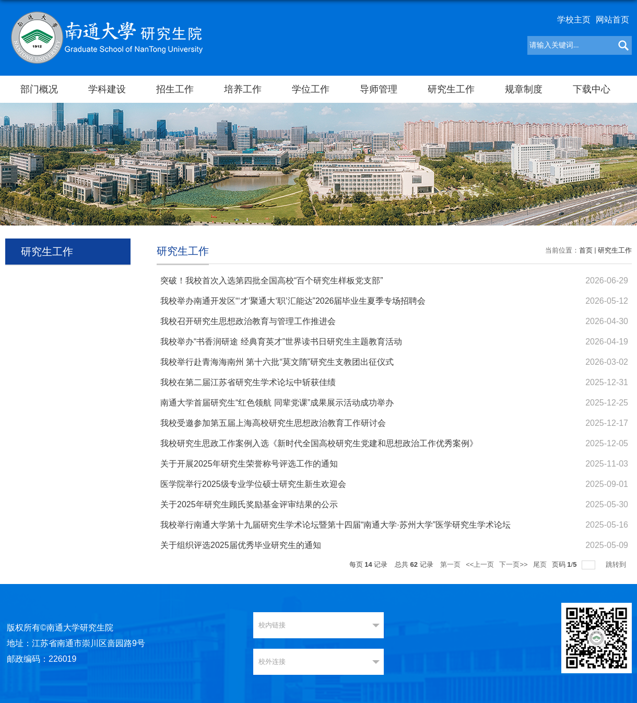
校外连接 (272, 661)
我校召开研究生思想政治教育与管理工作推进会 (248, 321)
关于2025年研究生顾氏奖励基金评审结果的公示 (249, 504)
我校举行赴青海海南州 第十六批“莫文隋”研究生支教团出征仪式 (277, 362)
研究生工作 (451, 89)
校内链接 (272, 625)
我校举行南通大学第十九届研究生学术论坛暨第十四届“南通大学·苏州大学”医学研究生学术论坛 (335, 524)
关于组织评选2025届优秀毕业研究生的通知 (240, 545)
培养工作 (243, 89)
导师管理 (378, 89)
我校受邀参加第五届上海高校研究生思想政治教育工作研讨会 (273, 423)
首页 (586, 250)
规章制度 (523, 89)
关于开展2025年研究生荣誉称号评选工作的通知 (249, 463)
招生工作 (175, 89)
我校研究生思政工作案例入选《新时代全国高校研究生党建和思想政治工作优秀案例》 (319, 443)
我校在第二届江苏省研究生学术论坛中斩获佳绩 (248, 382)
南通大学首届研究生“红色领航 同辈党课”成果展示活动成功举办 (277, 402)
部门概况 (39, 89)
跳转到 (617, 564)
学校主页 (574, 19)
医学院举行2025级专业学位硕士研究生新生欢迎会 (253, 484)
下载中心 (591, 89)
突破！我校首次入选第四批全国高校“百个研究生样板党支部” (271, 280)
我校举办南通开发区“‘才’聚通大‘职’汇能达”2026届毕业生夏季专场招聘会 (293, 300)
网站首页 (612, 19)
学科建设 (107, 89)
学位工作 (310, 89)
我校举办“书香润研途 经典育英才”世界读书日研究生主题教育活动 (281, 341)
